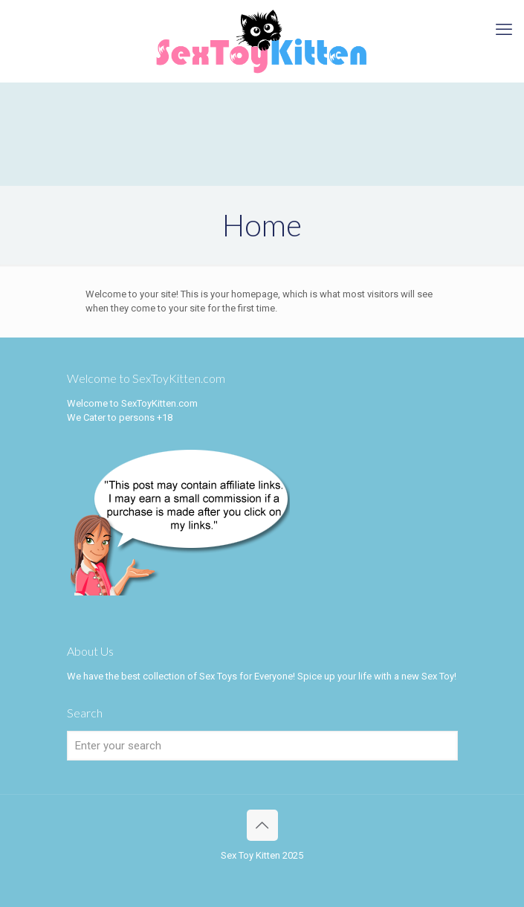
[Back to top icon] (262, 825)
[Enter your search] (262, 746)
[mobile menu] (504, 29)
